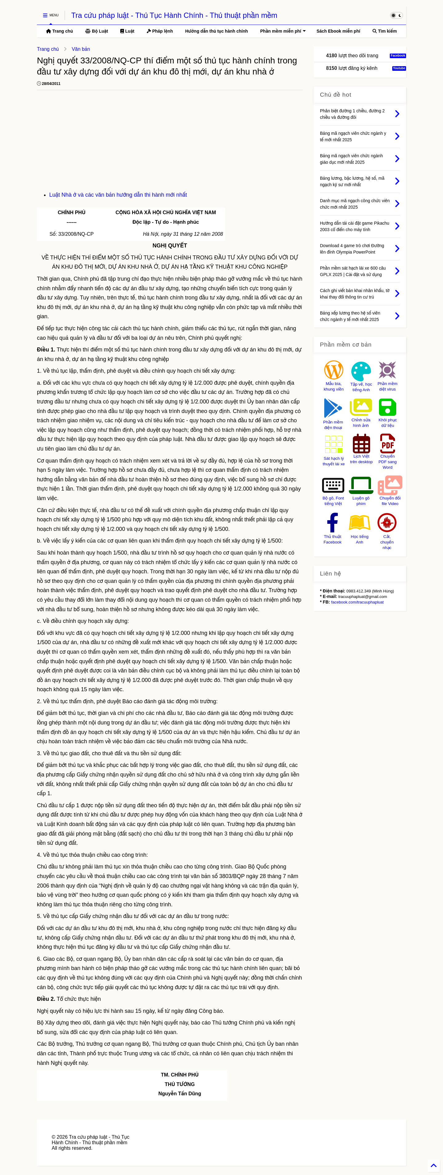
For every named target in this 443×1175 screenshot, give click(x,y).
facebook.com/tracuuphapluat (357, 602)
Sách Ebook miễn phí (338, 31)
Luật (127, 31)
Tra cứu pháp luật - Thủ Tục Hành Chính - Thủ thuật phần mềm (174, 15)
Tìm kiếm (385, 31)
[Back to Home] (434, 1166)
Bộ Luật (96, 31)
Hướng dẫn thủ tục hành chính (216, 31)
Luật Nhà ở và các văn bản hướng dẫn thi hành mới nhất (118, 195)
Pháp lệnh (160, 31)
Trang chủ (59, 31)
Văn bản (81, 49)
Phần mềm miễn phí (283, 31)
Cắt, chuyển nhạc (387, 542)
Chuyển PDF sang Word (387, 462)
